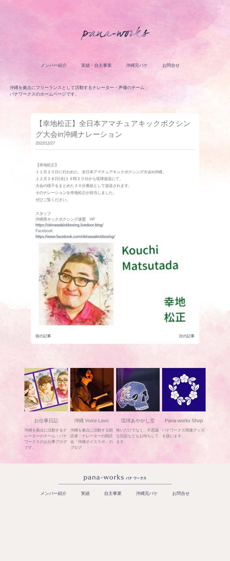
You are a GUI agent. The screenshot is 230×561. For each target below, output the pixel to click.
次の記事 (186, 336)
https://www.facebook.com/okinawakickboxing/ (75, 237)
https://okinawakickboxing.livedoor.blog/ (69, 225)
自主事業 (113, 493)
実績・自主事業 (96, 65)
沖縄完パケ (137, 65)
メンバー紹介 (54, 65)
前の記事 (43, 336)
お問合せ (171, 65)
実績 (85, 493)
